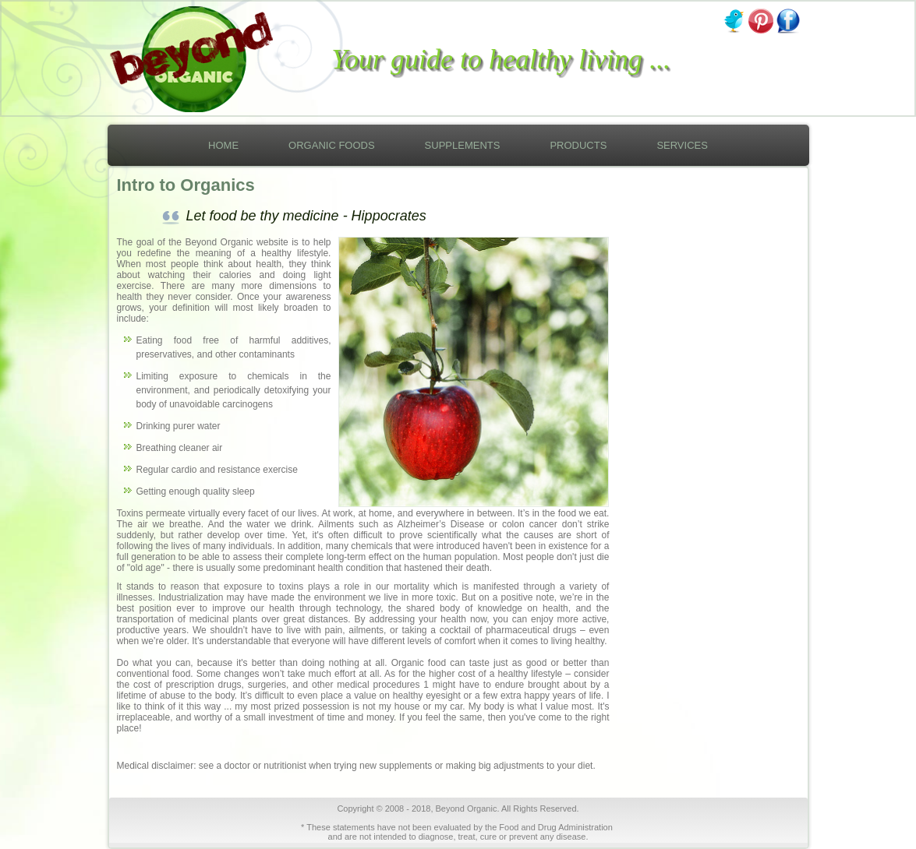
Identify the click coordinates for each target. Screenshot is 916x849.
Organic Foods (331, 145)
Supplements (462, 145)
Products (578, 145)
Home (223, 145)
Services (682, 145)
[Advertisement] (698, 455)
